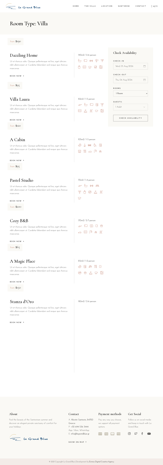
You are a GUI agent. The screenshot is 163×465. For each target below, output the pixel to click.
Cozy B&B (19, 220)
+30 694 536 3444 (79, 427)
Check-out (120, 75)
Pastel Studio (21, 180)
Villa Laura (20, 99)
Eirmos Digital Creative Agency (101, 462)
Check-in (118, 61)
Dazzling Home (24, 55)
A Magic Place (22, 261)
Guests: (118, 102)
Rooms (117, 88)
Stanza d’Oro (22, 301)
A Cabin (17, 139)
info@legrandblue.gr (80, 434)
